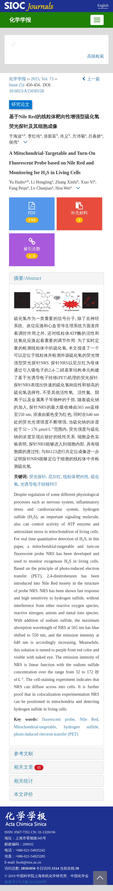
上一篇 (91, 79)
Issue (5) (16, 85)
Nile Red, (89, 719)
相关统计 (23, 781)
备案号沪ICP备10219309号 (25, 882)
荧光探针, (38, 476)
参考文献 (23, 753)
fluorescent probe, (61, 719)
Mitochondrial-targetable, (39, 727)
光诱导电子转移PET (38, 484)
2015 (35, 79)
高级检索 (95, 56)
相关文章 (28, 767)
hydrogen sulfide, (81, 727)
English (102, 5)
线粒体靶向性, (77, 476)
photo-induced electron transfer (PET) (46, 734)
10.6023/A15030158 (26, 91)
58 (77, 868)
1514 (55, 868)
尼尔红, (55, 476)
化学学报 (20, 20)
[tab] (56, 278)
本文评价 (23, 794)
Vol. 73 (47, 79)
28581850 (28, 868)
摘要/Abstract (27, 278)
